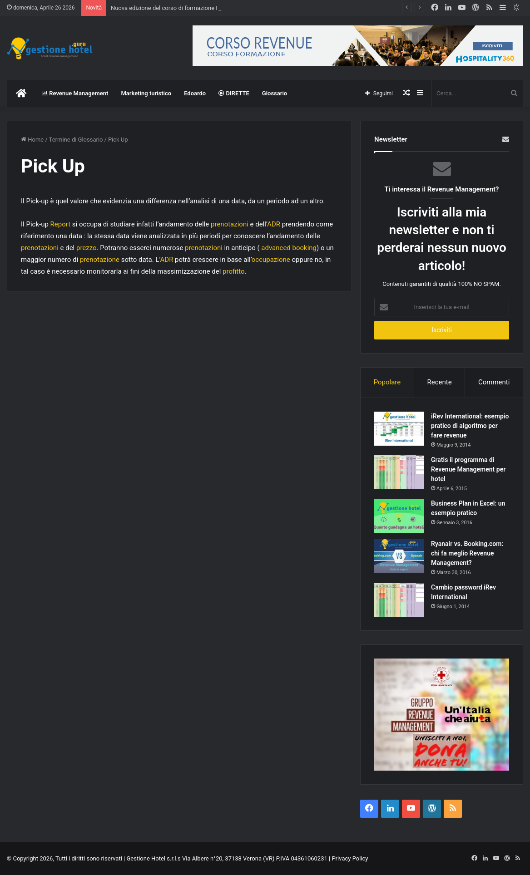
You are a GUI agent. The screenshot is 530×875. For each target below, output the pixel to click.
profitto (233, 271)
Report (60, 224)
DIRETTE (233, 93)
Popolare (387, 382)
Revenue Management (75, 93)
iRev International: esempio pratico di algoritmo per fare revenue (470, 426)
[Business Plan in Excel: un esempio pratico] (399, 516)
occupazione (271, 260)
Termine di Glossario (76, 139)
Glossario (274, 93)
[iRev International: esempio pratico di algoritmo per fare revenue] (399, 429)
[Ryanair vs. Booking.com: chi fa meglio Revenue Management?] (399, 556)
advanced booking (289, 248)
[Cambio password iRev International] (399, 600)
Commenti (494, 382)
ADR (273, 224)
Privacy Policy (350, 858)
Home (32, 139)
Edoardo (195, 93)
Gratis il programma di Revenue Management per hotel (468, 469)
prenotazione (99, 260)
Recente (439, 382)
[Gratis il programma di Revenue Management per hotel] (399, 472)
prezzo (86, 248)
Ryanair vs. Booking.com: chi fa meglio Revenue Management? (467, 553)
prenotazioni (229, 224)
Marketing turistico (146, 93)
